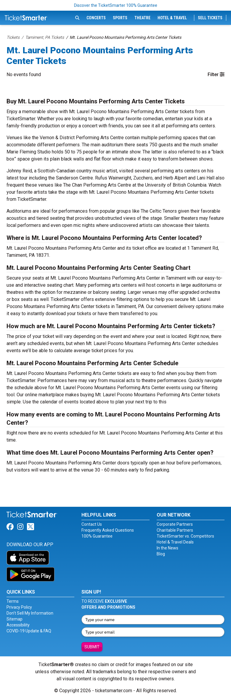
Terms (13, 601)
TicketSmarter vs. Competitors (185, 536)
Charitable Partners (175, 530)
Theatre (142, 17)
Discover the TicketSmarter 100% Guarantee (115, 5)
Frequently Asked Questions (107, 530)
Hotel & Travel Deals (175, 542)
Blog (161, 553)
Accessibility (18, 625)
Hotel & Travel (172, 17)
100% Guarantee (97, 536)
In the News (167, 548)
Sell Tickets (210, 17)
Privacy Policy (19, 607)
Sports (120, 17)
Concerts (96, 17)
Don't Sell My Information (30, 613)
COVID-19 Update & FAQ (29, 631)
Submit (92, 647)
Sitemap (15, 619)
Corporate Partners (175, 524)
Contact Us (91, 524)
